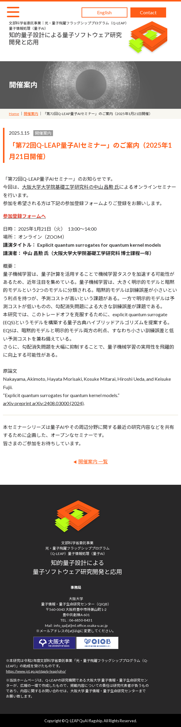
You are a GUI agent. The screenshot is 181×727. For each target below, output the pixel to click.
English (104, 12)
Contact (148, 12)
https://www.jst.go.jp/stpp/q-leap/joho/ (36, 671)
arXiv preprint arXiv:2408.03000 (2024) (43, 403)
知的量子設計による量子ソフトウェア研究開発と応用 (68, 33)
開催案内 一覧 (93, 461)
